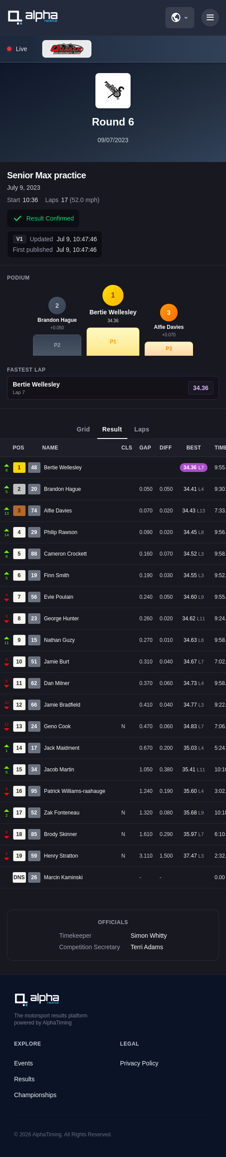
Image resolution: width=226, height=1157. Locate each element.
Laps (142, 432)
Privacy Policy (139, 1063)
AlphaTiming (47, 1134)
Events (23, 1063)
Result (112, 432)
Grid (83, 432)
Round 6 (113, 122)
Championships (35, 1094)
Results (24, 1079)
